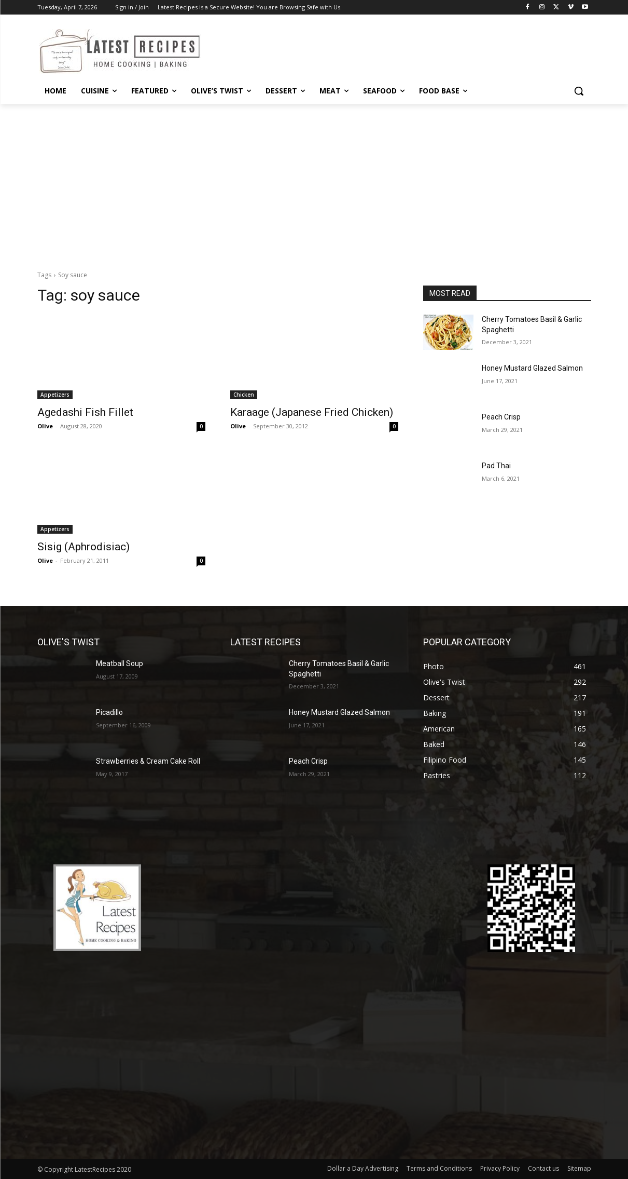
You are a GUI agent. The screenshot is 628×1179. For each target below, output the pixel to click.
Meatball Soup (119, 663)
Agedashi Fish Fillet (85, 412)
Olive (45, 426)
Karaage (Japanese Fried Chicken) (311, 412)
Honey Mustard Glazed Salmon (532, 368)
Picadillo (109, 712)
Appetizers (54, 394)
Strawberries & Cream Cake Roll (148, 761)
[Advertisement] (314, 181)
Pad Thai (496, 466)
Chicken (243, 394)
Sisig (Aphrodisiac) (83, 546)
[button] (578, 90)
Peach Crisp (501, 417)
